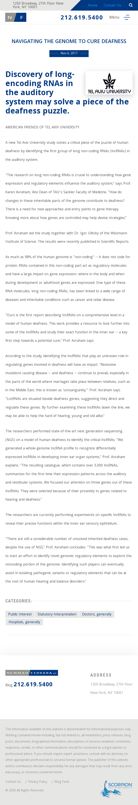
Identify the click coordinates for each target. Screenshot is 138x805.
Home (92, 6)
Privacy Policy (37, 782)
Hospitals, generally (24, 622)
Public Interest (20, 615)
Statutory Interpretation (57, 615)
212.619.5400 (82, 18)
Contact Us (112, 6)
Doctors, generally (96, 615)
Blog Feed (62, 782)
